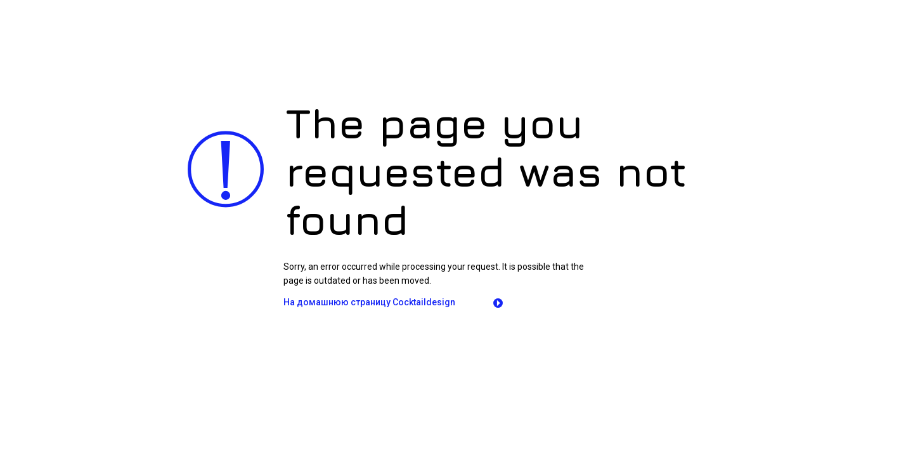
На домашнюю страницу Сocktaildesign (369, 302)
